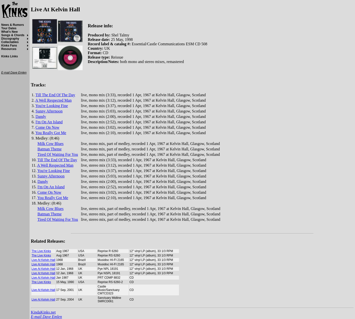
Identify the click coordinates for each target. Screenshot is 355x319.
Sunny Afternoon (49, 111)
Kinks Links (9, 56)
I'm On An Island (49, 122)
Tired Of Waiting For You (57, 154)
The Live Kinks (41, 251)
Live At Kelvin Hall (43, 260)
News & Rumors (12, 25)
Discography (10, 38)
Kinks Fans (9, 45)
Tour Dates (9, 28)
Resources (8, 49)
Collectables (10, 42)
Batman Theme (49, 149)
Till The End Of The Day (55, 95)
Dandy (41, 116)
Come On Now (47, 127)
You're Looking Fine (51, 106)
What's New (9, 31)
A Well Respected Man (53, 100)
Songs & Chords (12, 35)
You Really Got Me (50, 133)
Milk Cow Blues (50, 144)
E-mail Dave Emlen (46, 317)
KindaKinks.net (43, 312)
